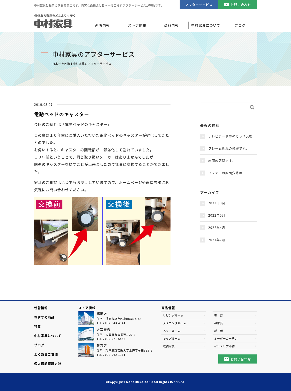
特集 (37, 326)
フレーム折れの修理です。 (228, 148)
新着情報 (102, 25)
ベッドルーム (172, 331)
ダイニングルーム (175, 323)
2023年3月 (216, 203)
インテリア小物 (224, 346)
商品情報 (168, 307)
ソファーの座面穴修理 (225, 173)
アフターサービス (199, 4)
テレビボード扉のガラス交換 (230, 136)
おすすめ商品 (44, 317)
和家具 (218, 323)
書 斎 (218, 315)
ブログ (39, 345)
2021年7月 (216, 240)
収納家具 (169, 346)
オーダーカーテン (226, 339)
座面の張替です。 (221, 160)
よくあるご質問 (46, 354)
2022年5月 (216, 215)
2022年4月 (216, 227)
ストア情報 (86, 307)
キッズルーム (172, 339)
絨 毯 (218, 331)
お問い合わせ (241, 4)
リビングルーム (173, 315)
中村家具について (47, 335)
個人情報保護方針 (47, 363)
